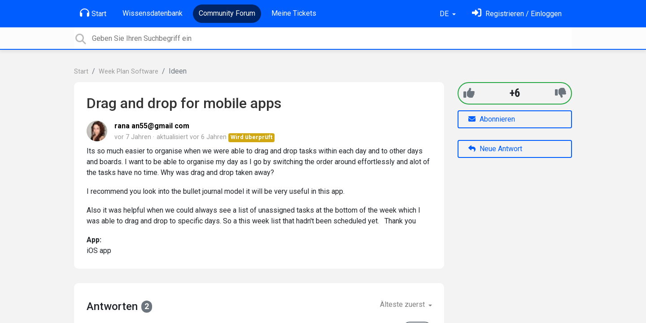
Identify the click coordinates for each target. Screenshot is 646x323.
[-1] (560, 93)
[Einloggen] (516, 13)
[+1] (469, 93)
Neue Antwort (495, 148)
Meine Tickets (293, 13)
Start (93, 13)
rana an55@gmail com (151, 126)
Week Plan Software (128, 71)
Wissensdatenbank (152, 13)
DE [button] (445, 13)
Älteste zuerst (403, 304)
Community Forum (227, 13)
